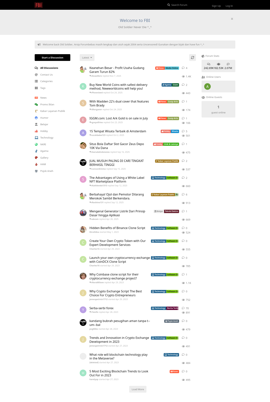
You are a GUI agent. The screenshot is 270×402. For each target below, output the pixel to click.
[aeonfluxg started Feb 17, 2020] (83, 133)
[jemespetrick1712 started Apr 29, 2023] (83, 293)
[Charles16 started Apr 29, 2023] (83, 242)
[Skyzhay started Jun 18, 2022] (83, 103)
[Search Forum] (186, 4)
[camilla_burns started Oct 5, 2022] (83, 276)
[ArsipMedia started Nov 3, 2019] (83, 196)
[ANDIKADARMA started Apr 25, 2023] (83, 145)
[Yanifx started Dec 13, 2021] (83, 309)
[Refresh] (192, 57)
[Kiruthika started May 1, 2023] (83, 229)
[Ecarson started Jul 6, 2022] (83, 120)
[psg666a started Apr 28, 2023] (83, 162)
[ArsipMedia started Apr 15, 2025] (83, 69)
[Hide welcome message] (232, 18)
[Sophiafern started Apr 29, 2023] (83, 179)
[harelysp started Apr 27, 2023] (83, 373)
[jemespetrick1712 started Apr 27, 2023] (83, 339)
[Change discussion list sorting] (87, 57)
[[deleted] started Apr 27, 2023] (83, 356)
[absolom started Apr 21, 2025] (83, 213)
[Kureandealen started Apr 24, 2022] (83, 86)
